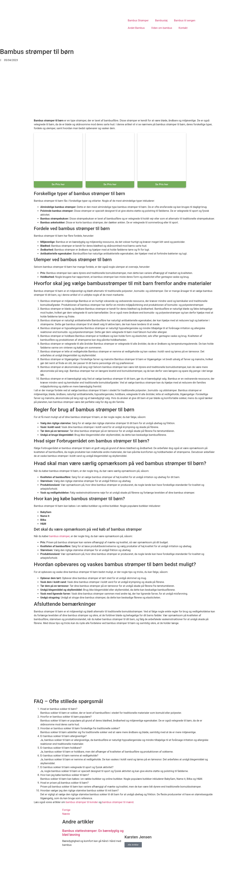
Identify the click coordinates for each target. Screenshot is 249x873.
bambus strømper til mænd (117, 802)
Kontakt (183, 27)
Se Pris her (58, 184)
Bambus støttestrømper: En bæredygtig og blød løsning (93, 833)
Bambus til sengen (184, 20)
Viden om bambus (161, 27)
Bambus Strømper (138, 20)
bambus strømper (59, 536)
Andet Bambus (136, 27)
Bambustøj (161, 20)
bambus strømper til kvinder (82, 802)
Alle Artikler (133, 845)
